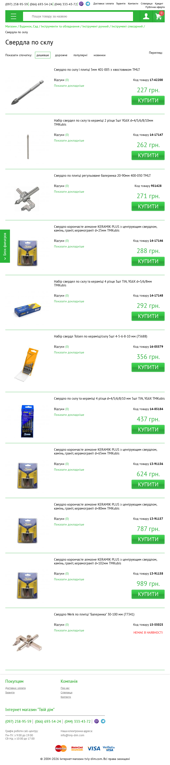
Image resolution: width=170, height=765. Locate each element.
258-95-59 (16, 4)
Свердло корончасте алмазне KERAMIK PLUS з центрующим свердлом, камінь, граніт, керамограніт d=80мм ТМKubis (105, 506)
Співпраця (147, 3)
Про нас (65, 688)
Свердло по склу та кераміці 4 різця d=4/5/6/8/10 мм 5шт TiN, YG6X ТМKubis (109, 398)
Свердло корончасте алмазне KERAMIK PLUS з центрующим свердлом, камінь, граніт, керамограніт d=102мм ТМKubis (105, 561)
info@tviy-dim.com (72, 735)
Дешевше (43, 55)
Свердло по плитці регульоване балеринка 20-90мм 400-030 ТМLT (102, 175)
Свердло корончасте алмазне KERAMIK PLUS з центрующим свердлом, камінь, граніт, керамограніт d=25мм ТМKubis (105, 228)
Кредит (159, 3)
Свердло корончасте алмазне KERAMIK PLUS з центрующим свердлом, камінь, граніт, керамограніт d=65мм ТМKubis (105, 451)
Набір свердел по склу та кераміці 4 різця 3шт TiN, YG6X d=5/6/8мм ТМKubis (103, 283)
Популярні (80, 55)
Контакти (133, 3)
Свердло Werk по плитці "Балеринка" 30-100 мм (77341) (94, 614)
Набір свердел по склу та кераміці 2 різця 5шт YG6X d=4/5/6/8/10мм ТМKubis (103, 122)
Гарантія (121, 3)
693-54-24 (41, 4)
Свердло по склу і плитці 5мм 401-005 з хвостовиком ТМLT (97, 69)
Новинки (100, 55)
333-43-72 (65, 4)
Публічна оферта (155, 7)
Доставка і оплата (103, 3)
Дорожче (61, 55)
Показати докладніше (69, 86)
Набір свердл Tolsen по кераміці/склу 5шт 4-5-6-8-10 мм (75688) (100, 336)
